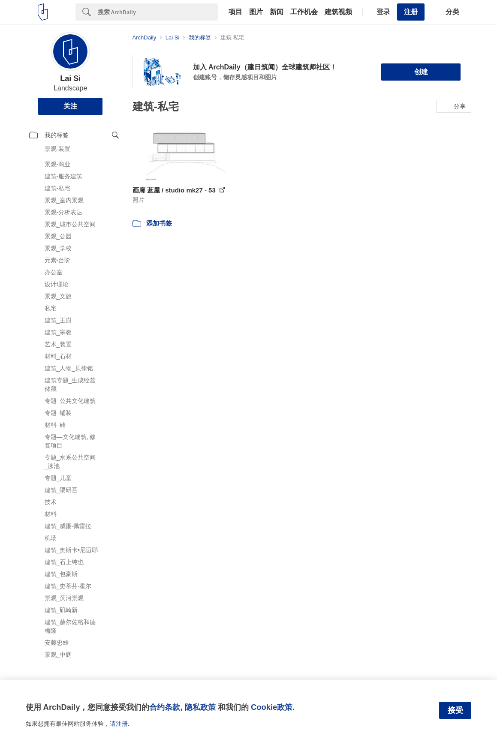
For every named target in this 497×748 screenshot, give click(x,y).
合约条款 (164, 707)
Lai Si (70, 78)
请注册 (119, 723)
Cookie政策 (271, 707)
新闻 (276, 12)
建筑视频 (338, 12)
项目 (235, 12)
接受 (455, 710)
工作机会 (304, 12)
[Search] (158, 12)
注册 (411, 11)
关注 (70, 106)
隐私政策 (200, 707)
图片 (256, 12)
